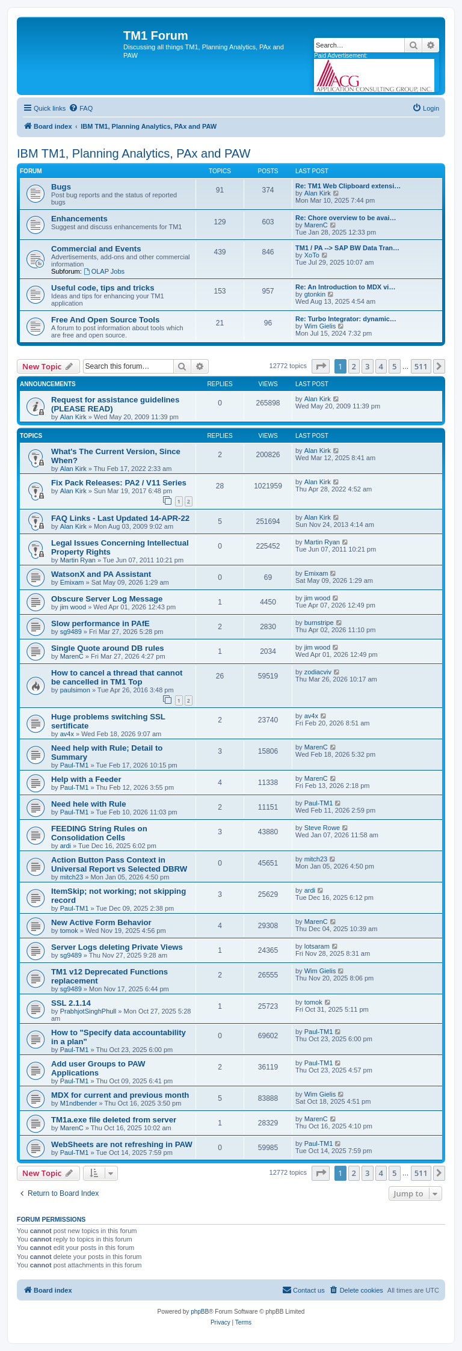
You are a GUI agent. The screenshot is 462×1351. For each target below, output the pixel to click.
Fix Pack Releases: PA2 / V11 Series (118, 482)
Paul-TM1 (74, 765)
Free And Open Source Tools (105, 319)
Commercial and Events (96, 248)
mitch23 (72, 877)
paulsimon (75, 690)
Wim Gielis (320, 326)
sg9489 (71, 631)
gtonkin (314, 294)
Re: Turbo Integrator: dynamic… (345, 318)
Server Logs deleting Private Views (117, 947)
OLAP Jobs (104, 271)
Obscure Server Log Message (106, 598)
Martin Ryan (78, 560)
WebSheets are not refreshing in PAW (121, 1144)
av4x (67, 733)
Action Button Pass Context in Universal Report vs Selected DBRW (119, 864)
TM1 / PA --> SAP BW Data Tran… (347, 247)
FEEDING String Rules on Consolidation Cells (99, 833)
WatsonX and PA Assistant (101, 574)
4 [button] (381, 366)
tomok (69, 930)
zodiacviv (317, 672)
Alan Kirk (317, 193)
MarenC (316, 225)
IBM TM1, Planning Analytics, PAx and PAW (133, 153)
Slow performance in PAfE (100, 623)
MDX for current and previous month (120, 1095)
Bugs (61, 186)
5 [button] (394, 366)
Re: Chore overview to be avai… (345, 217)
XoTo (311, 255)
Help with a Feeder (86, 779)
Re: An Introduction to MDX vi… (345, 287)
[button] (321, 366)
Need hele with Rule (88, 803)
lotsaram (317, 946)
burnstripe (319, 622)
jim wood (73, 607)
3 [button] (367, 366)
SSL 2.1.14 (71, 1003)
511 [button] (421, 366)
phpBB (200, 1311)
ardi (65, 845)
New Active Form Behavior (101, 922)
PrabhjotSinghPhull (88, 1011)
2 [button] (354, 366)
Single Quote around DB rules (107, 648)
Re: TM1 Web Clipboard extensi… (348, 185)
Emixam (72, 582)
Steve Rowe (322, 827)
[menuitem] (81, 108)
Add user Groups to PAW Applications (98, 1068)
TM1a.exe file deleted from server (113, 1119)
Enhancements (79, 218)
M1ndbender (78, 1103)
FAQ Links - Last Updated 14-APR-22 (120, 518)
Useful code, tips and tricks (102, 287)
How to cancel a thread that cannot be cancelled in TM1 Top (116, 677)
